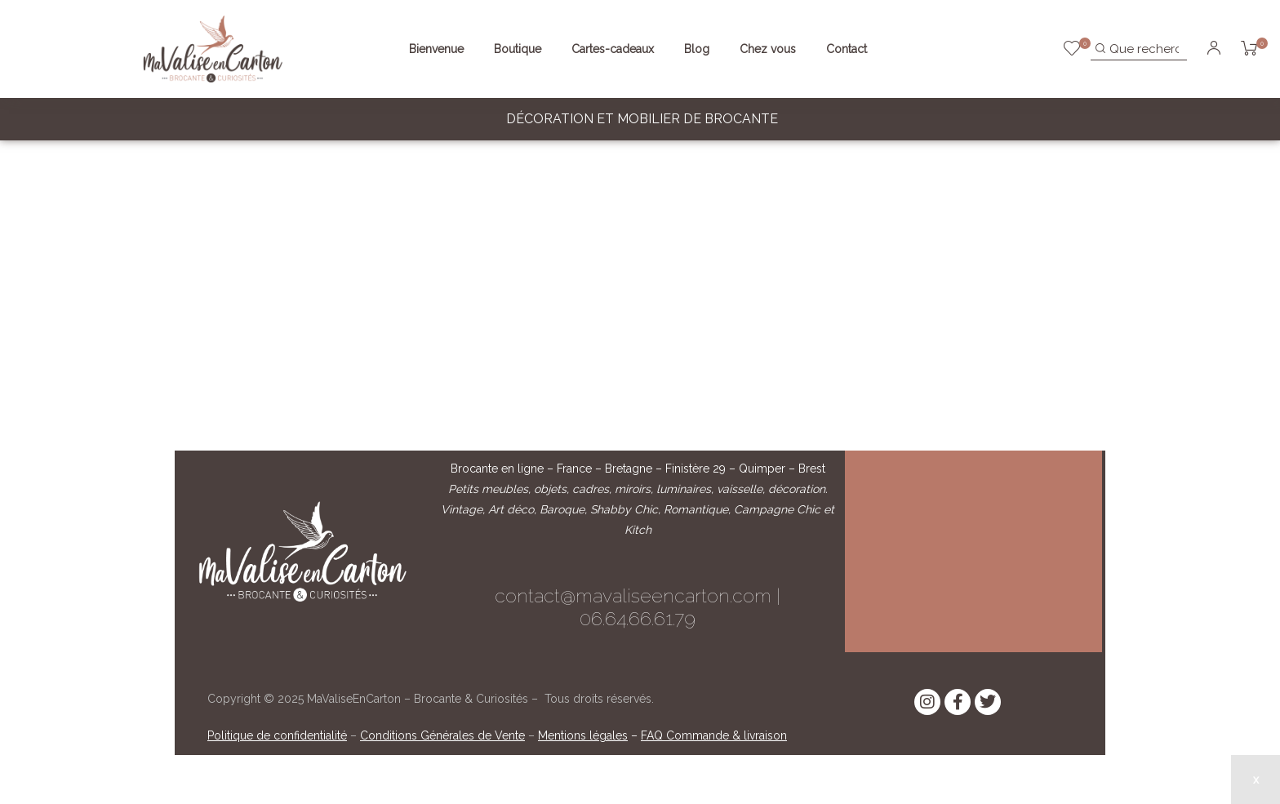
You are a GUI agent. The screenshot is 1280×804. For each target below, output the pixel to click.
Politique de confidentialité (277, 735)
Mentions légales (583, 735)
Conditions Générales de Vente (442, 735)
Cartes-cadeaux (612, 49)
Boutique (517, 49)
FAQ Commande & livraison (714, 735)
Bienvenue (436, 49)
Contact (846, 49)
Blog (696, 49)
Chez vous (768, 49)
